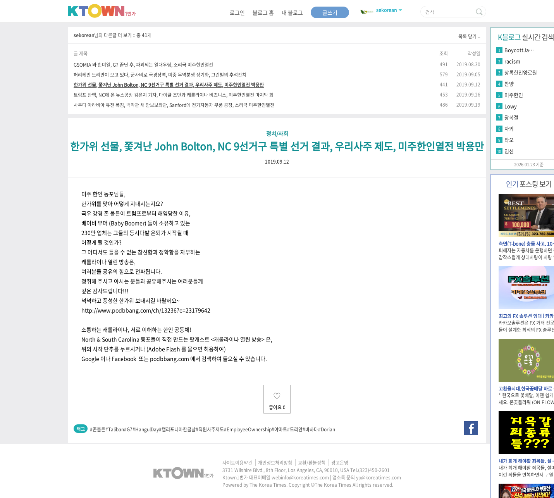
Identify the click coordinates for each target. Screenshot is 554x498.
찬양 (509, 83)
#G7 (128, 429)
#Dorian (326, 429)
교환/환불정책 (311, 462)
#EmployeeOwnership (248, 429)
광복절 (511, 117)
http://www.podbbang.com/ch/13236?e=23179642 (145, 310)
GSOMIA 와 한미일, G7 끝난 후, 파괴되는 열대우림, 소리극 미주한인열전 (143, 64)
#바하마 (310, 429)
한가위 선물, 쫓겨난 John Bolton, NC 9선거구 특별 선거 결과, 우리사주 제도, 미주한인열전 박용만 (169, 84)
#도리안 (295, 429)
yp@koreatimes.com (378, 477)
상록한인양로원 (520, 72)
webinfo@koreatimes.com (300, 477)
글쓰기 (329, 12)
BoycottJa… (519, 49)
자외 (509, 128)
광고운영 (339, 462)
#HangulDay (145, 429)
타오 (509, 139)
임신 (509, 151)
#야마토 (279, 429)
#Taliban (114, 429)
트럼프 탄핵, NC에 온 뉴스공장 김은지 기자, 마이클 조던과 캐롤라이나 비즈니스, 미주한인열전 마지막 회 (174, 94)
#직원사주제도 (210, 429)
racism (512, 61)
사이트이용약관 (237, 462)
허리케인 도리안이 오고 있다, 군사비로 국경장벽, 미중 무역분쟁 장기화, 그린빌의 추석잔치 (160, 74)
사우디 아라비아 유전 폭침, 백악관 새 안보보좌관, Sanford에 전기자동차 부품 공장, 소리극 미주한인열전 (174, 105)
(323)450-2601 (374, 470)
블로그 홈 (263, 12)
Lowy (510, 106)
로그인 (237, 12)
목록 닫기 (469, 36)
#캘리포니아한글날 (177, 429)
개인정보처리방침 (275, 462)
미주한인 (513, 94)
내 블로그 (292, 12)
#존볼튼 (97, 429)
